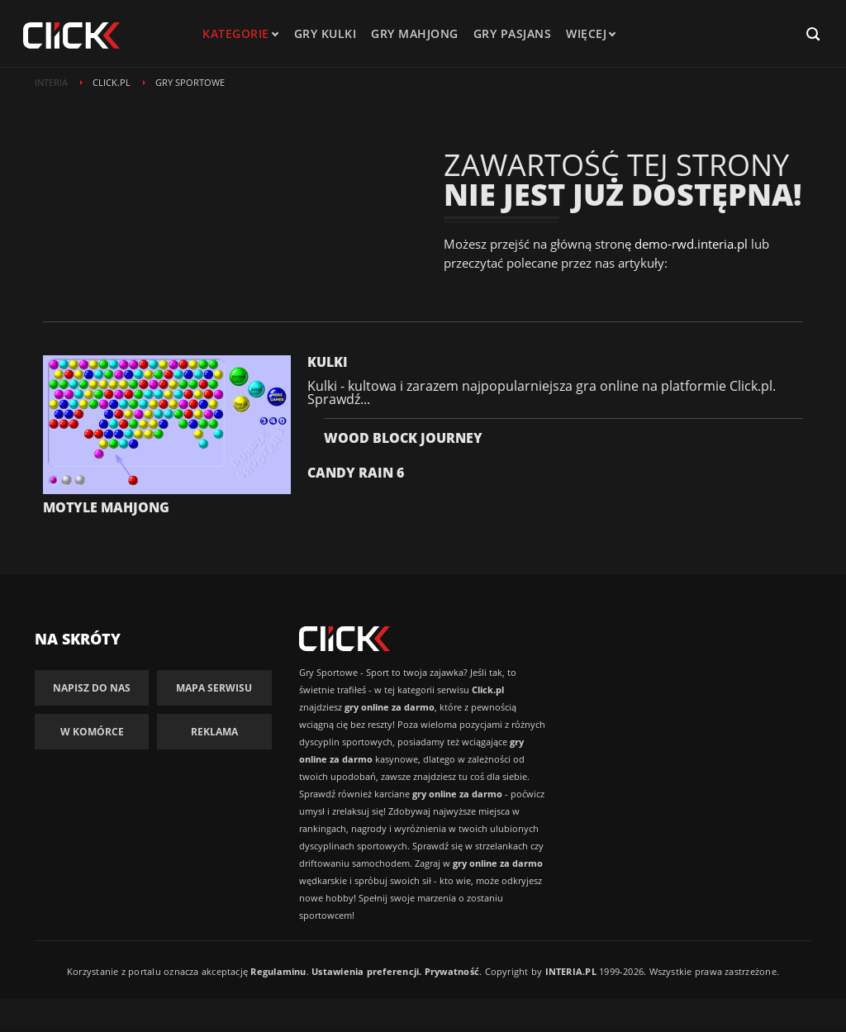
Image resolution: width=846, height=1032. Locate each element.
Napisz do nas (92, 688)
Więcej (590, 33)
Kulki (327, 362)
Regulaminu (278, 971)
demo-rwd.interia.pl (691, 243)
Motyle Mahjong (106, 507)
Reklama (214, 732)
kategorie (235, 33)
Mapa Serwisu (214, 688)
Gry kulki (325, 33)
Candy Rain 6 (355, 473)
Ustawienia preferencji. (366, 971)
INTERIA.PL (570, 971)
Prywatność (452, 971)
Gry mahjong (415, 33)
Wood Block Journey (403, 438)
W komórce (92, 732)
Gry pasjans (512, 33)
